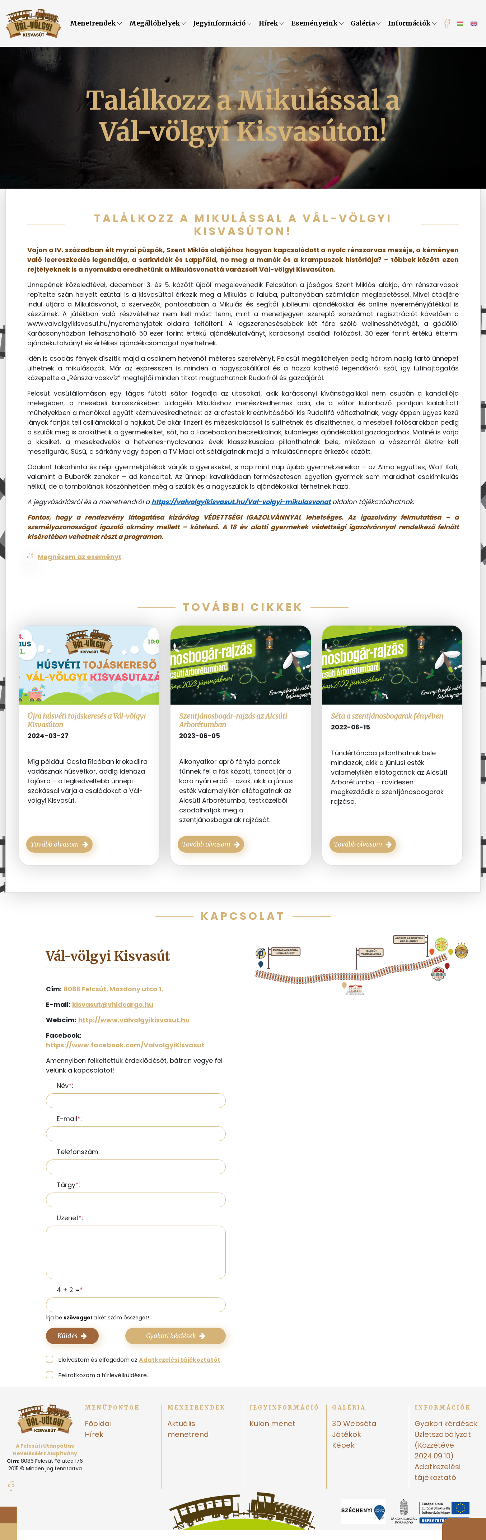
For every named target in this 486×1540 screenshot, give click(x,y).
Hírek (271, 23)
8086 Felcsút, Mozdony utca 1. (113, 989)
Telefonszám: (78, 1151)
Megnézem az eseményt (79, 556)
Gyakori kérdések (175, 1336)
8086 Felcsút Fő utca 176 (52, 1461)
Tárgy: (68, 1184)
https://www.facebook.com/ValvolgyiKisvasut (125, 1045)
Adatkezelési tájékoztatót (179, 1360)
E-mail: (69, 1118)
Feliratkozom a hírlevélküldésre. (103, 1375)
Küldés (72, 1336)
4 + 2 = (68, 1289)
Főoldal (98, 1424)
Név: (65, 1085)
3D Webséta (354, 1424)
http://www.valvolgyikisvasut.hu (134, 1019)
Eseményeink (317, 23)
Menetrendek (96, 23)
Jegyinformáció (222, 23)
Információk (412, 23)
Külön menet (272, 1424)
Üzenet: (70, 1217)
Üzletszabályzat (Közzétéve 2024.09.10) (443, 1445)
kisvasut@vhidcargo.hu (112, 1004)
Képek (343, 1445)
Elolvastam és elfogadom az (139, 1360)
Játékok (346, 1434)
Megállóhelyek (157, 23)
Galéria (365, 23)
